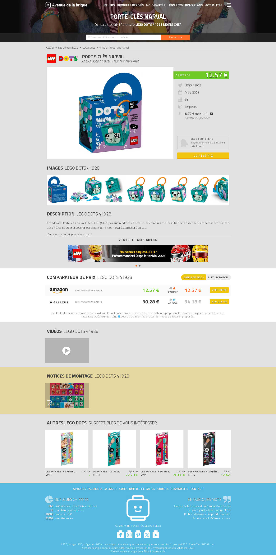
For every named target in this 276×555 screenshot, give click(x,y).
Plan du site (179, 489)
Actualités (213, 5)
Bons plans (194, 5)
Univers (109, 5)
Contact (197, 489)
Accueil (50, 48)
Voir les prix (203, 155)
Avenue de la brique (66, 5)
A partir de (183, 75)
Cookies (163, 489)
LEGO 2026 (175, 5)
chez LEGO (199, 113)
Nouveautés (155, 5)
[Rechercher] (175, 37)
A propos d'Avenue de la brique (95, 489)
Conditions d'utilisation (137, 489)
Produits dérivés (130, 5)
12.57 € (216, 75)
